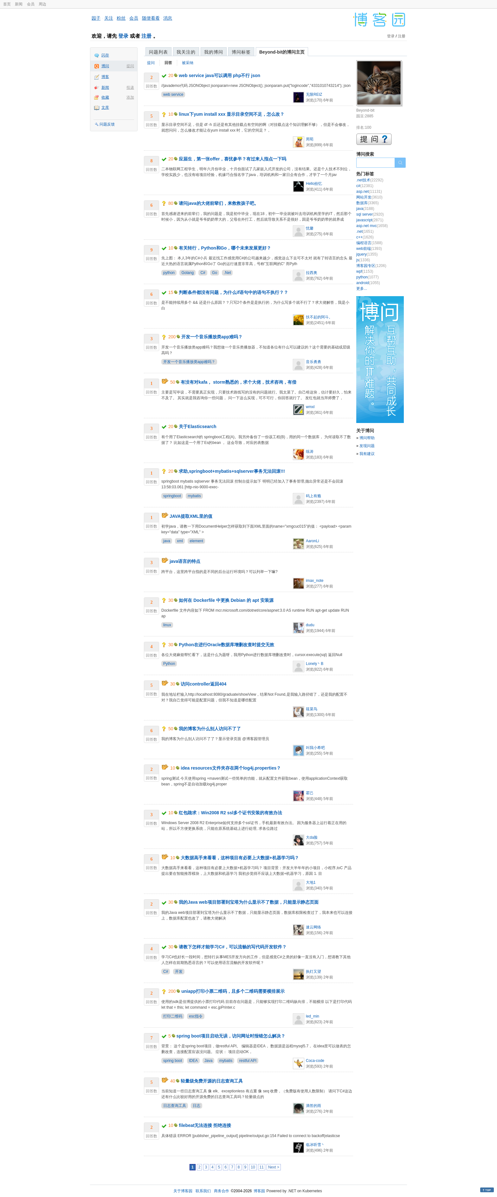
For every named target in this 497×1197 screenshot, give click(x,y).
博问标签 (241, 52)
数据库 (367, 203)
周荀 (309, 139)
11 (262, 1167)
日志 (196, 1105)
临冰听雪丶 (315, 1144)
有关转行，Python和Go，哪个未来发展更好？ (225, 247)
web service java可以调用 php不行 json (219, 75)
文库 (105, 107)
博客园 (259, 1191)
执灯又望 (313, 971)
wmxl (310, 407)
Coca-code (315, 1060)
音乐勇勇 (313, 362)
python (169, 272)
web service (173, 94)
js (363, 260)
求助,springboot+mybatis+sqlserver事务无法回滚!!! (232, 471)
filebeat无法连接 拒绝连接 (205, 1125)
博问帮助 (367, 438)
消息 (167, 18)
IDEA (193, 1060)
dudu (310, 625)
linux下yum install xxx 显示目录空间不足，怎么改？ (231, 114)
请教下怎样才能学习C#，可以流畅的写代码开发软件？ (233, 946)
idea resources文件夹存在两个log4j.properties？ (231, 768)
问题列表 (158, 52)
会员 (31, 4)
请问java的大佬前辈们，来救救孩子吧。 (218, 203)
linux (167, 625)
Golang (187, 272)
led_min (312, 1016)
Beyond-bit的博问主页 (282, 52)
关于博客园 (182, 1191)
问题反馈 (107, 124)
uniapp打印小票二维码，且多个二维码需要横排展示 (233, 991)
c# (364, 186)
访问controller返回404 (203, 683)
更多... (361, 288)
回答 (168, 63)
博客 (105, 77)
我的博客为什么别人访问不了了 (210, 728)
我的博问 (213, 52)
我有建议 (367, 454)
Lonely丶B (314, 663)
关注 (108, 18)
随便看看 (151, 18)
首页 (7, 4)
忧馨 (309, 228)
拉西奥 (311, 272)
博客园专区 (371, 265)
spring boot (172, 1060)
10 (253, 1167)
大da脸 (312, 837)
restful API (247, 1060)
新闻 (19, 4)
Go (214, 272)
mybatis (194, 496)
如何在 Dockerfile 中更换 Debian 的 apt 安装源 (226, 600)
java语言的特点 (185, 561)
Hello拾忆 (314, 183)
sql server (370, 214)
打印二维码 (172, 1016)
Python (169, 663)
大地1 (311, 882)
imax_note (314, 580)
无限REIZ (314, 94)
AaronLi (312, 541)
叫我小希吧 (315, 747)
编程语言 (369, 243)
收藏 (105, 97)
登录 (123, 36)
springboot (172, 496)
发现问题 (367, 446)
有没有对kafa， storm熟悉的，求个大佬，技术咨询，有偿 (238, 382)
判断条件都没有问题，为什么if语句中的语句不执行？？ (233, 292)
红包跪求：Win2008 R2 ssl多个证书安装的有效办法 (230, 812)
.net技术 (369, 180)
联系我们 (203, 1191)
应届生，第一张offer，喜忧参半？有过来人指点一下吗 (232, 158)
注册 (146, 36)
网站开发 (369, 197)
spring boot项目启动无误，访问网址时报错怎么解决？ (231, 1035)
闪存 (105, 55)
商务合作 (221, 1191)
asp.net (369, 191)
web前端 (369, 248)
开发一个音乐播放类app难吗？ (211, 336)
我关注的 (186, 52)
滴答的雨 (313, 1105)
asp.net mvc (372, 226)
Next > (273, 1167)
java (166, 541)
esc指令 (196, 1016)
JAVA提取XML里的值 (191, 516)
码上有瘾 (313, 496)
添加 (130, 97)
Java (208, 1060)
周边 (42, 4)
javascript (369, 220)
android (368, 283)
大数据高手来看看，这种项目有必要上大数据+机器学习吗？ (240, 857)
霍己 (309, 793)
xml (180, 541)
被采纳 (187, 63)
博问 (105, 66)
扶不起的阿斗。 (319, 317)
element (196, 541)
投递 (130, 87)
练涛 (309, 451)
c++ (365, 237)
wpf (364, 271)
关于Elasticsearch (197, 426)
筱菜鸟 (311, 709)
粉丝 (121, 18)
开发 (179, 971)
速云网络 (313, 927)
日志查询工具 (174, 1105)
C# (202, 272)
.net (365, 231)
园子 (96, 18)
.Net (227, 272)
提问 (130, 66)
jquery (367, 254)
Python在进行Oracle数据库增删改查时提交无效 (226, 644)
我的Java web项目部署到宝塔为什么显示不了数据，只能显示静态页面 (248, 902)
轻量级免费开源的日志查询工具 (212, 1080)
